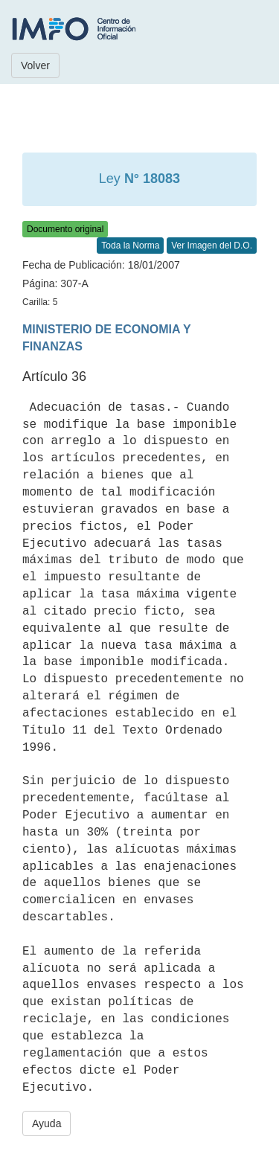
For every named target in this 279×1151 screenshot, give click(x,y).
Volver (35, 65)
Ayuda (46, 1123)
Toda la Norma (130, 245)
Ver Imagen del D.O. (211, 245)
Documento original (65, 229)
